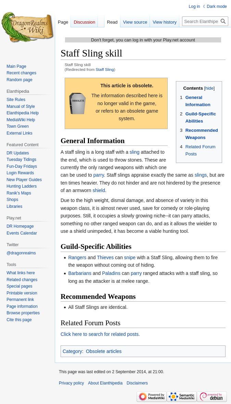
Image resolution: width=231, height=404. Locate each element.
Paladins (111, 273)
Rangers (77, 257)
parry (98, 175)
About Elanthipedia (105, 383)
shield (98, 190)
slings (201, 175)
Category (72, 351)
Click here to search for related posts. (100, 334)
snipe (130, 257)
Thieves (105, 257)
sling (135, 152)
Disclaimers (137, 383)
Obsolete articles (103, 351)
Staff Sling (105, 69)
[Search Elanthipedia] (205, 21)
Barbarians (79, 273)
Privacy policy (71, 383)
